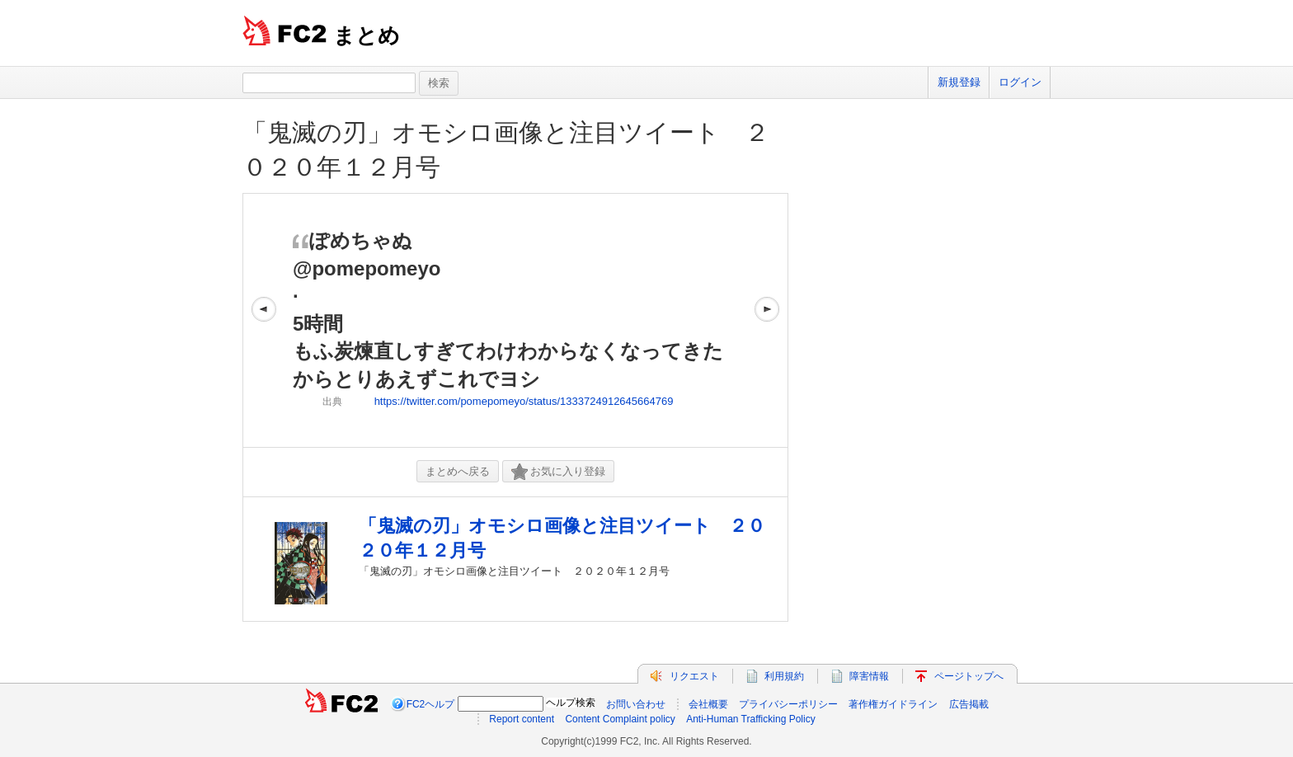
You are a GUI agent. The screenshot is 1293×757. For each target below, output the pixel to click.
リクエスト (694, 676)
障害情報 (869, 676)
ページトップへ (969, 676)
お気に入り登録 (558, 472)
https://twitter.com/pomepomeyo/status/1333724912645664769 (524, 401)
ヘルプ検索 (570, 703)
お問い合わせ (635, 704)
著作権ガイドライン (893, 704)
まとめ (366, 35)
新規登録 (959, 82)
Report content (521, 719)
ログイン (1020, 82)
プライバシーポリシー (788, 704)
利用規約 (784, 676)
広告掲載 (969, 704)
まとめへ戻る (458, 471)
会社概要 (708, 704)
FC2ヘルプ (431, 704)
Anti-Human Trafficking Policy (751, 719)
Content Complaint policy (620, 719)
